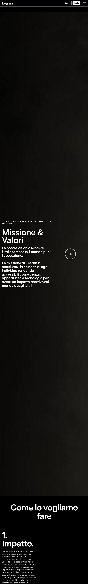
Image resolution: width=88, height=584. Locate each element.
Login (67, 3)
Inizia (76, 3)
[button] (70, 254)
